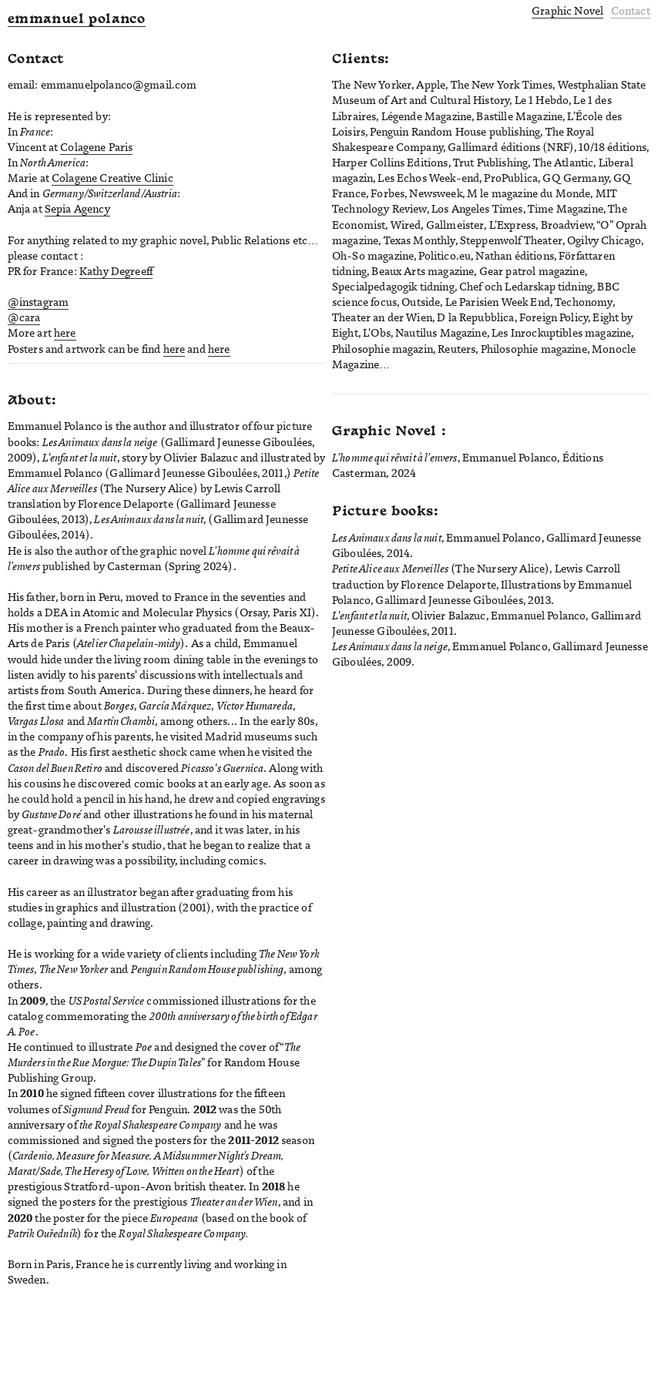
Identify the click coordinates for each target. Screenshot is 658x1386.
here (65, 333)
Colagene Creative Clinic (112, 178)
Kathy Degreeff (116, 271)
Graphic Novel (567, 11)
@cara (24, 317)
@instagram (38, 302)
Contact (630, 11)
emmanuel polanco (77, 20)
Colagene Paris (96, 147)
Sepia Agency (77, 209)
